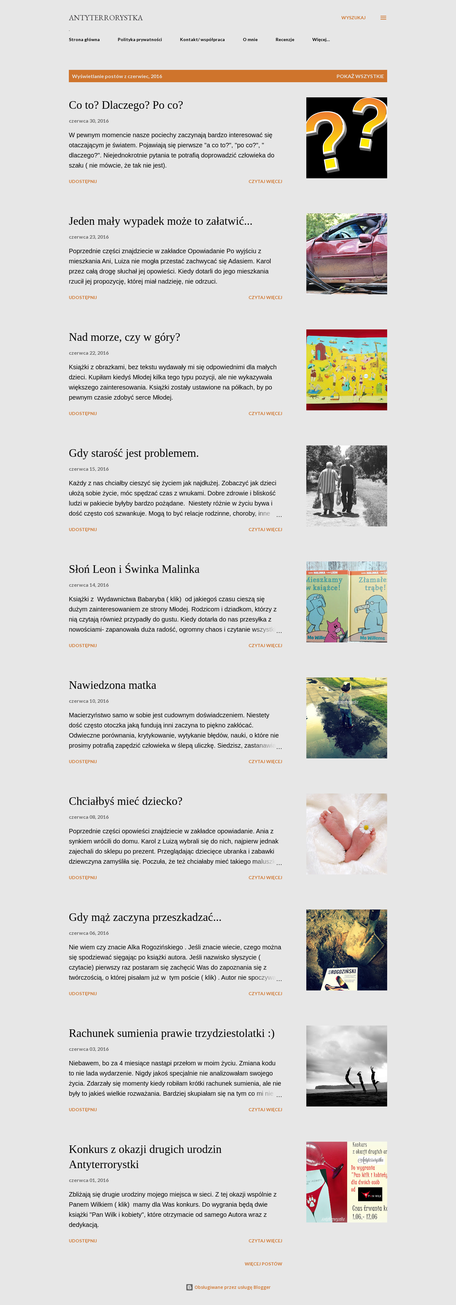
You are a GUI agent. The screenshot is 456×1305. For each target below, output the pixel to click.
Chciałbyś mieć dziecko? (126, 801)
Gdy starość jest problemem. (134, 453)
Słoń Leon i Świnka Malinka (134, 569)
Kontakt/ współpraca (202, 39)
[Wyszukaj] (353, 17)
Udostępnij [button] (83, 181)
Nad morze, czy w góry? (124, 337)
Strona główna (84, 39)
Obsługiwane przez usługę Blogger (228, 1287)
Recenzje (285, 39)
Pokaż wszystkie (360, 76)
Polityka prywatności (140, 39)
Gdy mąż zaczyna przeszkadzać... (145, 917)
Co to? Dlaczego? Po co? (126, 105)
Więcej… (321, 39)
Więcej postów (263, 1263)
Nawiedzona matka (112, 685)
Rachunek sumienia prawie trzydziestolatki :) (172, 1033)
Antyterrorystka (106, 17)
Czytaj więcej (265, 181)
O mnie (250, 39)
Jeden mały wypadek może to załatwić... (161, 221)
